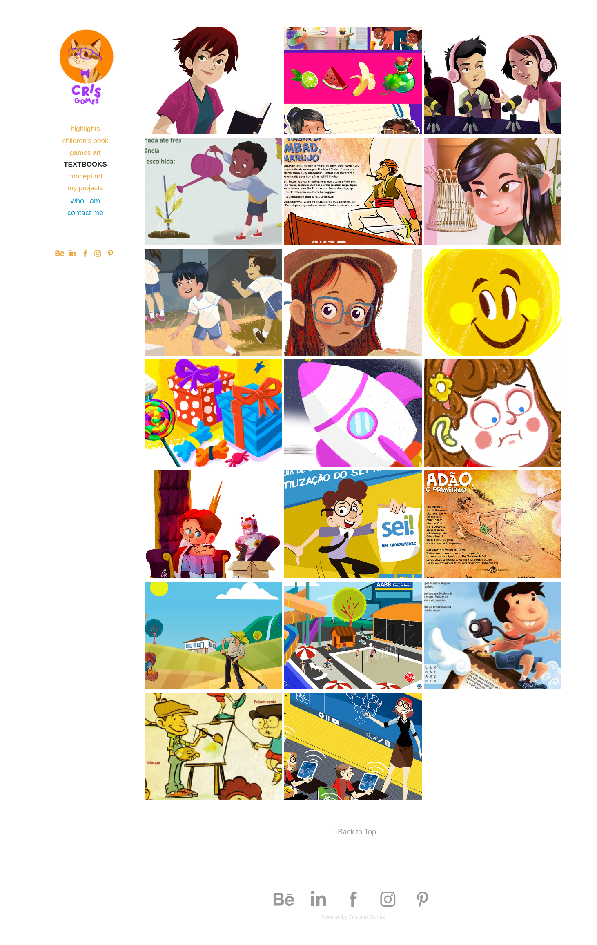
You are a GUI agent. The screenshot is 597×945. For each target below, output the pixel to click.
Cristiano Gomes (366, 917)
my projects (85, 188)
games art (85, 152)
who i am (85, 201)
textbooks (85, 164)
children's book (85, 141)
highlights (85, 129)
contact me (85, 213)
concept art (85, 176)
